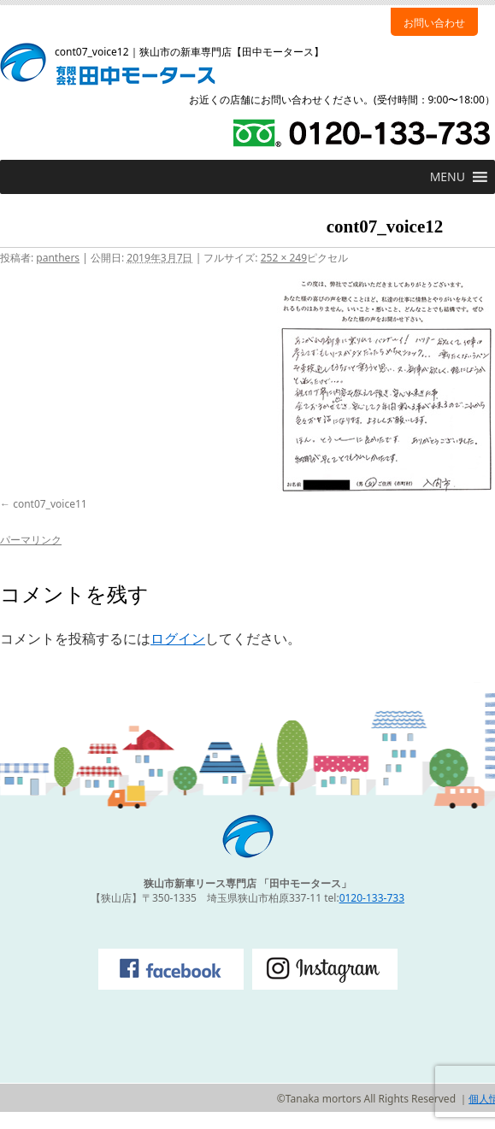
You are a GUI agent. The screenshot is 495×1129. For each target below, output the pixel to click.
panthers (58, 257)
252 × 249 (284, 257)
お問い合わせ (434, 22)
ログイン (177, 638)
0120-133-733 (371, 898)
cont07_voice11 (50, 504)
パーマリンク (31, 539)
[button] (447, 177)
